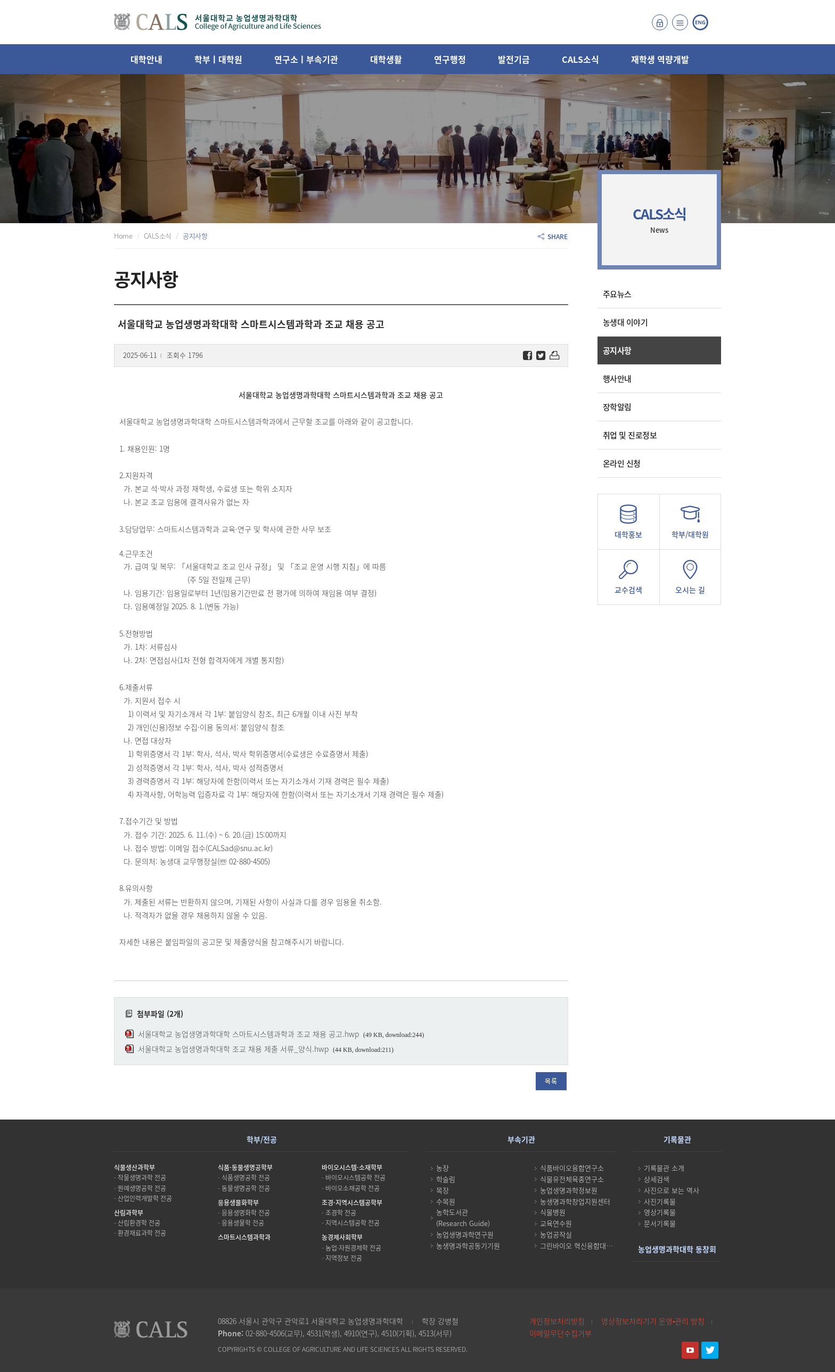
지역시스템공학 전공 (352, 1223)
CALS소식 (580, 59)
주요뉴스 (617, 294)
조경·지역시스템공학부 (352, 1202)
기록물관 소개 (664, 1168)
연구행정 (450, 59)
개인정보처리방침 (557, 1321)
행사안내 (617, 379)
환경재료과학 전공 (142, 1233)
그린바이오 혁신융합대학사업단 (586, 1245)
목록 (551, 1081)
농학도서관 (452, 1212)
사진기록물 (660, 1201)
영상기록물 (660, 1212)
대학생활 (386, 59)
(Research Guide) (463, 1223)
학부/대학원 (690, 525)
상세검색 (656, 1179)
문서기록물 (660, 1223)
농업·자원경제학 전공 (353, 1248)
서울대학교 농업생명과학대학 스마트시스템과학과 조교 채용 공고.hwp (248, 1033)
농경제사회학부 (342, 1237)
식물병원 (553, 1212)
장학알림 (617, 407)
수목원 (445, 1201)
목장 (442, 1190)
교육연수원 (556, 1223)
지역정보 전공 (343, 1258)
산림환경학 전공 (139, 1223)
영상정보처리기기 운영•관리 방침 (653, 1321)
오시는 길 (690, 580)
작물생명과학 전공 (142, 1177)
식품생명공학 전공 (246, 1177)
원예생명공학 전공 (142, 1188)
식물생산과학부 (134, 1167)
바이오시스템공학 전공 (355, 1177)
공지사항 (617, 350)
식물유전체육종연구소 (572, 1179)
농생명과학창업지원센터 (575, 1201)
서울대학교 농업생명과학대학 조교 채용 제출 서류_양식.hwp (233, 1048)
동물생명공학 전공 (246, 1188)
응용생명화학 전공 (246, 1213)
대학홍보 (628, 525)
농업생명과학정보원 (568, 1190)
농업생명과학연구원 (465, 1234)
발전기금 (514, 59)
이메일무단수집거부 (560, 1333)
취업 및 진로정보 (630, 435)
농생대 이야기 (625, 322)
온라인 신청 (622, 463)
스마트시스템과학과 (244, 1237)
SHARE (553, 236)
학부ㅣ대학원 (218, 59)
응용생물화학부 (238, 1202)
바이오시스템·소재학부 (352, 1167)
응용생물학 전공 (243, 1223)
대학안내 (146, 59)
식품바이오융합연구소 (572, 1168)
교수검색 (628, 580)
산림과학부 (128, 1213)
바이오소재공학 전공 (352, 1188)
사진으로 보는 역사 (671, 1190)
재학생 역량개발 (660, 59)
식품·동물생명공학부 (245, 1167)
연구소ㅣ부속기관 (306, 59)
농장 (442, 1168)
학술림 (445, 1179)
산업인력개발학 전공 (145, 1198)
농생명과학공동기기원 (468, 1245)
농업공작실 (556, 1234)
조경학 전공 (340, 1213)
